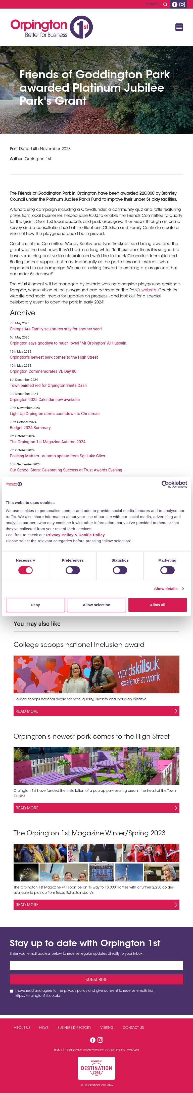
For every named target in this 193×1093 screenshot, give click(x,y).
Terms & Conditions (68, 1050)
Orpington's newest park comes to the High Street (54, 357)
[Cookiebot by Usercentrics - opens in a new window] (165, 484)
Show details (166, 589)
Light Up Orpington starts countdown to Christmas (55, 413)
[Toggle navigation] (179, 27)
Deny (35, 605)
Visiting (107, 1028)
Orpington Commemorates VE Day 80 (43, 371)
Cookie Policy (91, 535)
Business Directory (74, 1028)
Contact (152, 4)
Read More (27, 711)
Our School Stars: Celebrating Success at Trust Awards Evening (66, 470)
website (148, 290)
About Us (22, 1028)
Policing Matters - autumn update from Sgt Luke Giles (57, 456)
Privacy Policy (60, 535)
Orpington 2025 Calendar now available (45, 399)
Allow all (157, 605)
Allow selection (96, 605)
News (44, 1028)
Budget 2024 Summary (30, 427)
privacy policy (75, 991)
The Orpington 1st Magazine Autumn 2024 (47, 441)
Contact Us (133, 1028)
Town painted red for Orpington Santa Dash (48, 385)
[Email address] (96, 965)
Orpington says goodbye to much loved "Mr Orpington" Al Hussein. (68, 343)
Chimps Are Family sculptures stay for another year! (56, 329)
